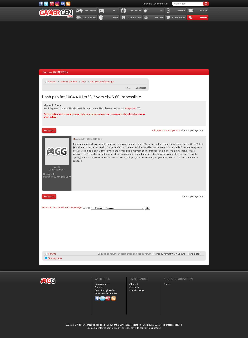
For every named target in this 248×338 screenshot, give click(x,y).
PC (161, 10)
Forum (204, 17)
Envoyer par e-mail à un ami (144, 81)
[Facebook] (41, 4)
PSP (84, 81)
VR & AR (204, 10)
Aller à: (86, 208)
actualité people (136, 290)
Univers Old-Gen (69, 81)
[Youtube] (52, 4)
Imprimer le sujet (135, 81)
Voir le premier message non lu (166, 130)
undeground (130, 108)
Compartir (134, 287)
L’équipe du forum (107, 253)
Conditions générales (105, 290)
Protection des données (106, 293)
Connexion (141, 87)
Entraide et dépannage (102, 81)
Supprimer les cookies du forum (134, 253)
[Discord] (63, 4)
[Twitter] (46, 4)
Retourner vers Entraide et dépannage (62, 207)
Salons (159, 17)
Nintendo (135, 10)
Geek (115, 17)
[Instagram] (57, 4)
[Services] (68, 4)
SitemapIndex (53, 258)
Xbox (115, 10)
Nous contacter (102, 284)
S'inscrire (147, 3)
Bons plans (178, 17)
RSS (113, 297)
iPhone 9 (133, 284)
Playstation (89, 10)
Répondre (49, 130)
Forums (52, 81)
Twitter (102, 297)
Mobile (181, 10)
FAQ (128, 87)
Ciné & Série (134, 17)
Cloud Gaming (88, 17)
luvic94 (81, 139)
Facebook (97, 297)
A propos (99, 287)
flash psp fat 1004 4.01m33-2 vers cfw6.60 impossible (91, 97)
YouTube (108, 297)
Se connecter (161, 3)
